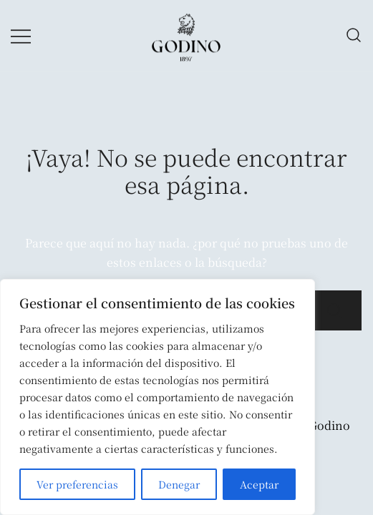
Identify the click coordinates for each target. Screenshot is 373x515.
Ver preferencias (77, 484)
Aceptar (259, 484)
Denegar (179, 484)
